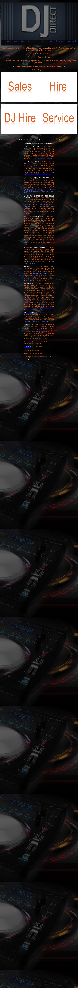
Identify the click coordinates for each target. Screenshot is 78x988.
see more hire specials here (42, 360)
